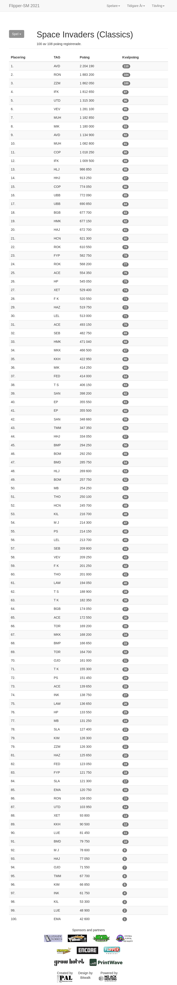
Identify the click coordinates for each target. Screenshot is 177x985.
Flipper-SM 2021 (24, 5)
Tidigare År (136, 6)
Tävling (158, 6)
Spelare (113, 6)
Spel (16, 34)
